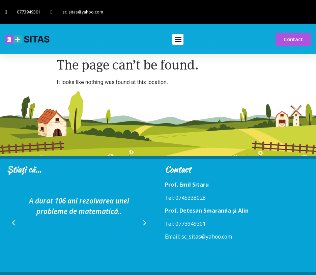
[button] (177, 39)
